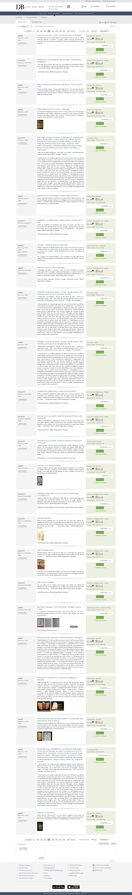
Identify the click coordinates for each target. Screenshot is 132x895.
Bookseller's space (109, 1)
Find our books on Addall (25, 878)
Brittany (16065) (22, 22)
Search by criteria (53, 9)
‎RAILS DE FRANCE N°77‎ (45, 550)
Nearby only (49, 26)
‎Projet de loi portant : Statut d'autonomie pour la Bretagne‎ (59, 35)
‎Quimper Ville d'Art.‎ (44, 518)
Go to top (112, 861)
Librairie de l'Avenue (92, 245)
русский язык (72, 892)
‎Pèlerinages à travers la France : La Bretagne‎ (53, 109)
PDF (101, 22)
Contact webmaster (73, 870)
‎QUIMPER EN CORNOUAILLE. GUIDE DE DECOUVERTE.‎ (57, 391)
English (51, 892)
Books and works (54, 13)
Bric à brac (47, 875)
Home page (42, 13)
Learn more (83, 893)
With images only (39, 26)
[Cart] (83, 6)
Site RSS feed (97, 870)
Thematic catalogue (31, 17)
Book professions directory (84, 13)
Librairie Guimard (92, 441)
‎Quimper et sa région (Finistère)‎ (49, 465)
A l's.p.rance (90, 138)
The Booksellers (67, 13)
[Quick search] (58, 6)
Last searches (22, 844)
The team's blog (72, 868)
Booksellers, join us (48, 865)
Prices (46, 873)
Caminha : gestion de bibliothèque (53, 870)
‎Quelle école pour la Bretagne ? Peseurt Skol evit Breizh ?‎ (58, 196)
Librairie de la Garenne (93, 607)
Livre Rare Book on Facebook (102, 868)
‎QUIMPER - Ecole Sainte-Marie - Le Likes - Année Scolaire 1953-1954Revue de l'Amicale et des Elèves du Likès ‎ (60, 343)
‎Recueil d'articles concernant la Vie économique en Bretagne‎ (59, 638)
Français (57, 892)
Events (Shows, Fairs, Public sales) (27, 873)
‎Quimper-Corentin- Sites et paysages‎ (51, 267)
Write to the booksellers (93, 1)
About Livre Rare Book (76, 865)
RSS (106, 22)
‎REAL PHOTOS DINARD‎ (45, 582)
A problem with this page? (75, 873)
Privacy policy (72, 876)
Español (79, 892)
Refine (113, 26)
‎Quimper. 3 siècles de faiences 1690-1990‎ (52, 245)
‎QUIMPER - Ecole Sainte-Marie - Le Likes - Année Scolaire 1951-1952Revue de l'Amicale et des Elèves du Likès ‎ (60, 293)
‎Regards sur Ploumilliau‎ (46, 813)
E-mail (113, 22)
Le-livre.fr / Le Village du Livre (95, 60)
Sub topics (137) (37, 22)
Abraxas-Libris (91, 36)
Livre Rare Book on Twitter (101, 865)
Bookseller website (48, 868)
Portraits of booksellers (25, 870)
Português (64, 892)
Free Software (48, 878)
